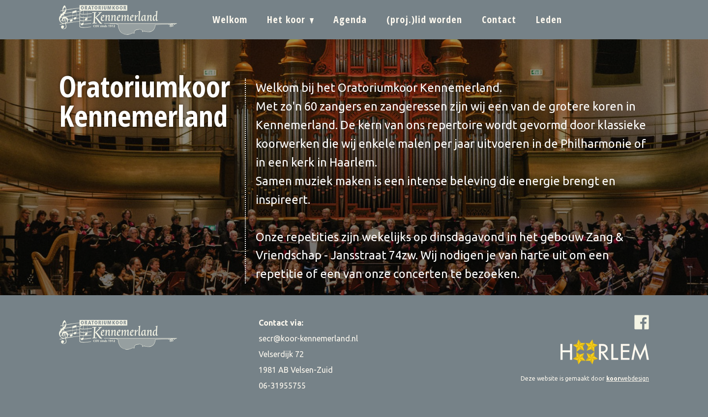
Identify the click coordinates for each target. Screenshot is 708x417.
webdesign (627, 378)
